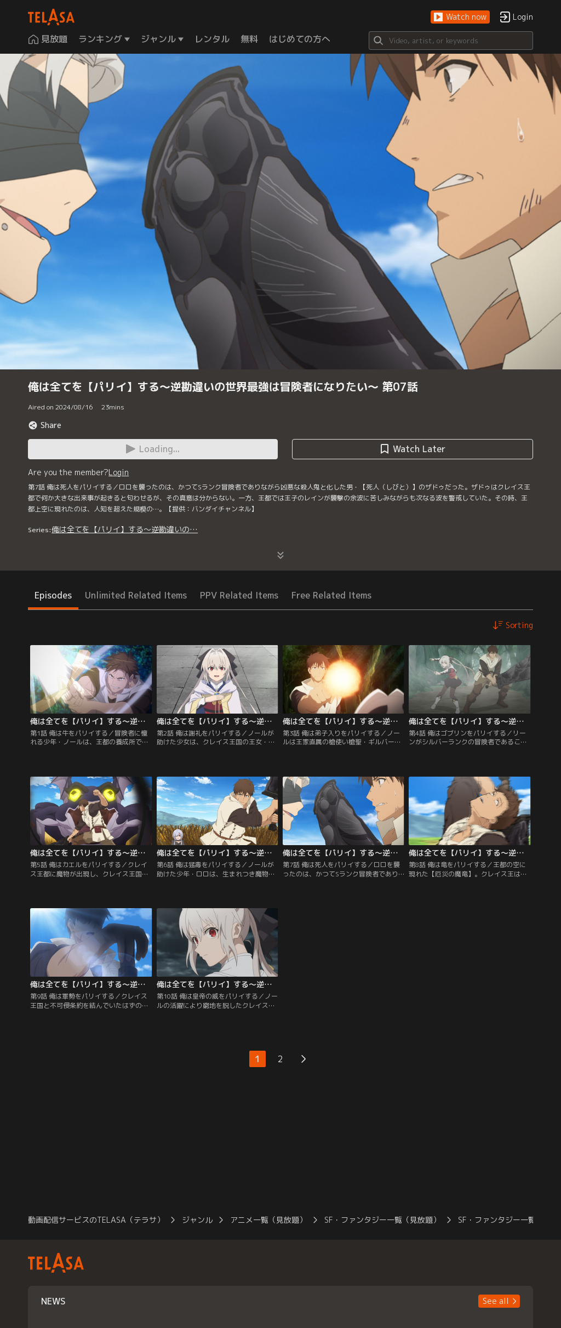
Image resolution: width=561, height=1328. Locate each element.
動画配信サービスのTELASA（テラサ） (96, 1220)
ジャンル (197, 1220)
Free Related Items (331, 595)
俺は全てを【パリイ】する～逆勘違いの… (124, 529)
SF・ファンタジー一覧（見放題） (382, 1220)
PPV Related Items (239, 595)
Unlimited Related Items (136, 595)
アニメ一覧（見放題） (268, 1220)
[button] (460, 17)
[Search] (451, 40)
